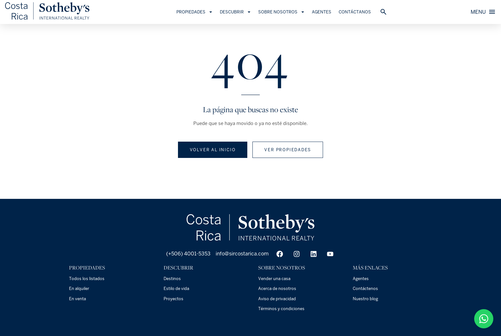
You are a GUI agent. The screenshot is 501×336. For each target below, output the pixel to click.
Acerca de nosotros (277, 288)
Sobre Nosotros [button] (287, 12)
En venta (77, 298)
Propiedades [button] (200, 12)
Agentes (327, 12)
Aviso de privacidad (277, 298)
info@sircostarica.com (242, 253)
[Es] (53, 19)
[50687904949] (483, 318)
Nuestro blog (365, 298)
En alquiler (79, 288)
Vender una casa (274, 278)
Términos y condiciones (281, 308)
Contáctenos (365, 288)
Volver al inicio (213, 149)
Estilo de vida (176, 288)
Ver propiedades (287, 149)
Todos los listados (86, 278)
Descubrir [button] (241, 12)
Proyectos (173, 298)
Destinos (172, 278)
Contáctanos (360, 12)
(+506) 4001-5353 (188, 253)
